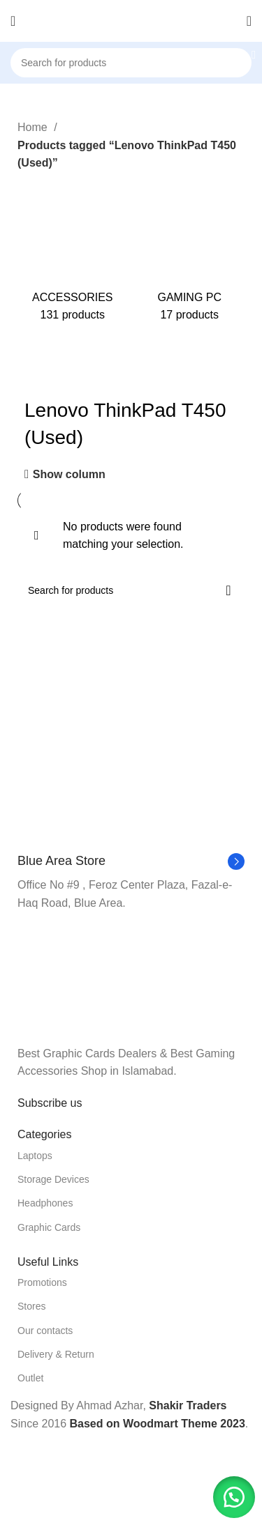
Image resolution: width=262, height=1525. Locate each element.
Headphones (45, 1203)
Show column (69, 474)
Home (33, 127)
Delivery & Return (55, 1354)
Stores (31, 1306)
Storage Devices (53, 1179)
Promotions (42, 1282)
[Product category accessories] (72, 252)
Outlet (30, 1378)
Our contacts (45, 1330)
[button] (234, 1497)
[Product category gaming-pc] (190, 252)
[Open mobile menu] (12, 21)
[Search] (131, 62)
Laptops (34, 1155)
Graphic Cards (48, 1227)
